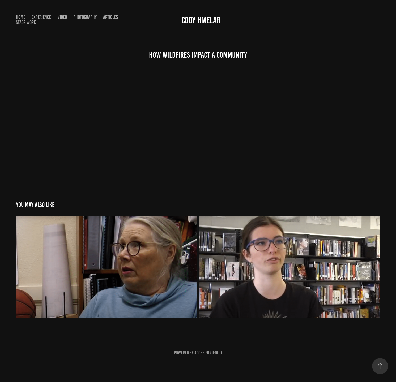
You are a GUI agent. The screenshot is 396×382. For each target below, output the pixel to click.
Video (62, 17)
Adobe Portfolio (208, 352)
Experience (41, 17)
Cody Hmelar (200, 20)
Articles (110, 17)
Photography (85, 17)
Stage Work (26, 22)
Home (20, 17)
